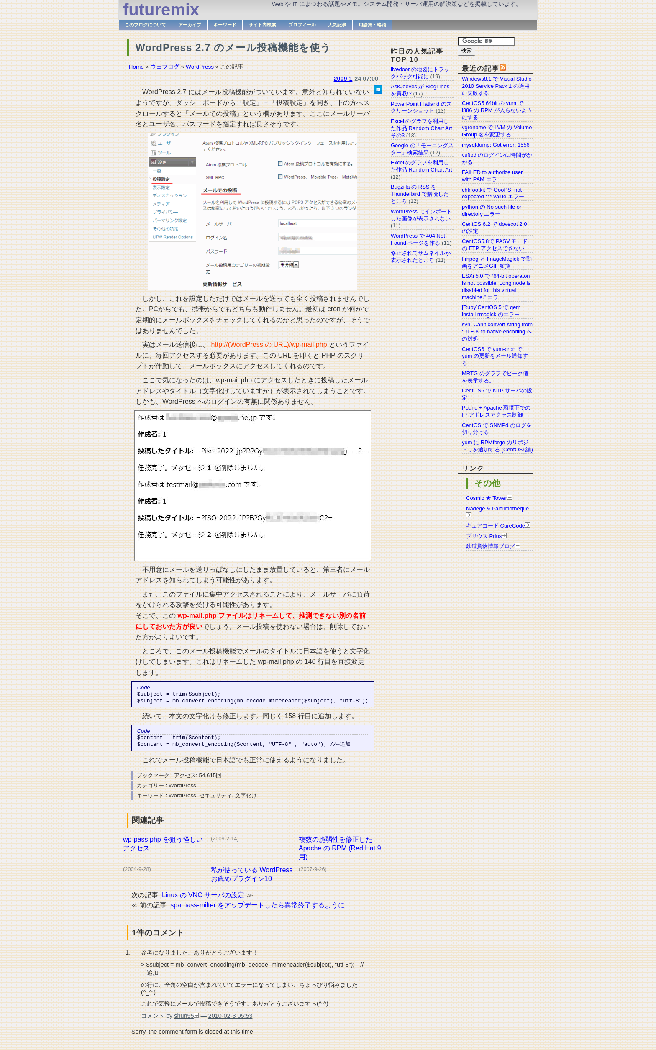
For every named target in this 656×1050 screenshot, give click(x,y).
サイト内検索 (262, 24)
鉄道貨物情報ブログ (490, 546)
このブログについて (145, 24)
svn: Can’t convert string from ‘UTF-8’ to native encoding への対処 (497, 331)
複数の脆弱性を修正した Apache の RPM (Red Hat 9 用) (340, 852)
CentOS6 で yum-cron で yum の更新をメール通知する (495, 356)
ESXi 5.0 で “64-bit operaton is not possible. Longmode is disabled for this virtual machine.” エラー (496, 286)
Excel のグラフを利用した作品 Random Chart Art (421, 166)
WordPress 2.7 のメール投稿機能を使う (233, 47)
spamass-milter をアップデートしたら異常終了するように (257, 909)
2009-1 (343, 78)
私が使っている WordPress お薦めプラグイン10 (251, 878)
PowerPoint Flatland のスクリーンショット (421, 107)
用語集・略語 (372, 24)
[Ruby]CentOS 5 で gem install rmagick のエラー (491, 311)
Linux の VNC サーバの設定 (203, 899)
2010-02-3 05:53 (230, 1020)
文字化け (246, 799)
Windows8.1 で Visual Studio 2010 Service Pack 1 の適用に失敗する (497, 86)
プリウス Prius (484, 536)
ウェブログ (164, 67)
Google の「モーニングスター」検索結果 (422, 149)
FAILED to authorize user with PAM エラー (492, 175)
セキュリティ (215, 799)
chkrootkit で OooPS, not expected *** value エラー (493, 193)
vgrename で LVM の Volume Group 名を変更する (497, 131)
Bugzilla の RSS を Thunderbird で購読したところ (420, 194)
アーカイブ (189, 24)
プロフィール (302, 24)
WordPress (200, 67)
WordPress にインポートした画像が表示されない (421, 215)
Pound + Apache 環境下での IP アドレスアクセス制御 (496, 411)
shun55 (184, 1020)
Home (136, 67)
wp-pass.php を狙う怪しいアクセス (163, 848)
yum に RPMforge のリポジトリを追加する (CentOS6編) (497, 446)
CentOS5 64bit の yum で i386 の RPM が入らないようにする (497, 110)
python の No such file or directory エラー (491, 210)
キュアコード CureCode (495, 525)
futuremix (161, 9)
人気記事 (337, 24)
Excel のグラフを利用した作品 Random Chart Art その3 (421, 128)
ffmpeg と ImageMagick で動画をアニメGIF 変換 (497, 262)
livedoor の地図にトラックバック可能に (420, 72)
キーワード (224, 24)
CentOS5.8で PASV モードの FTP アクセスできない (495, 244)
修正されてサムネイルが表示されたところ (421, 256)
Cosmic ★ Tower (486, 498)
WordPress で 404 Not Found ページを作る (418, 239)
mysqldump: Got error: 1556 (496, 145)
